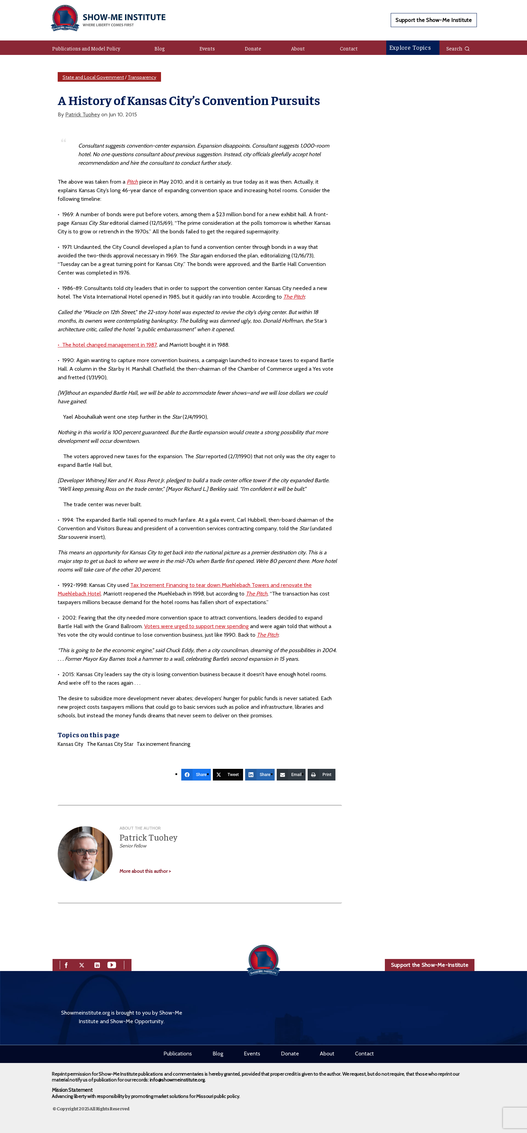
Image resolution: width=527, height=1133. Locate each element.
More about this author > (145, 871)
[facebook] (66, 964)
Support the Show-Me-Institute (429, 965)
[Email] (291, 775)
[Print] (321, 775)
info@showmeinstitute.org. (178, 1080)
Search (458, 48)
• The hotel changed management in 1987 (107, 345)
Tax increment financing (163, 744)
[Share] (196, 775)
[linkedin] (97, 964)
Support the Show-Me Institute (434, 20)
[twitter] (81, 964)
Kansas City (70, 744)
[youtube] (111, 964)
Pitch (132, 181)
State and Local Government (93, 77)
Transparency (142, 77)
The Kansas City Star (110, 744)
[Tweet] (228, 775)
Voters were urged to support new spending (196, 626)
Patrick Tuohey (82, 114)
